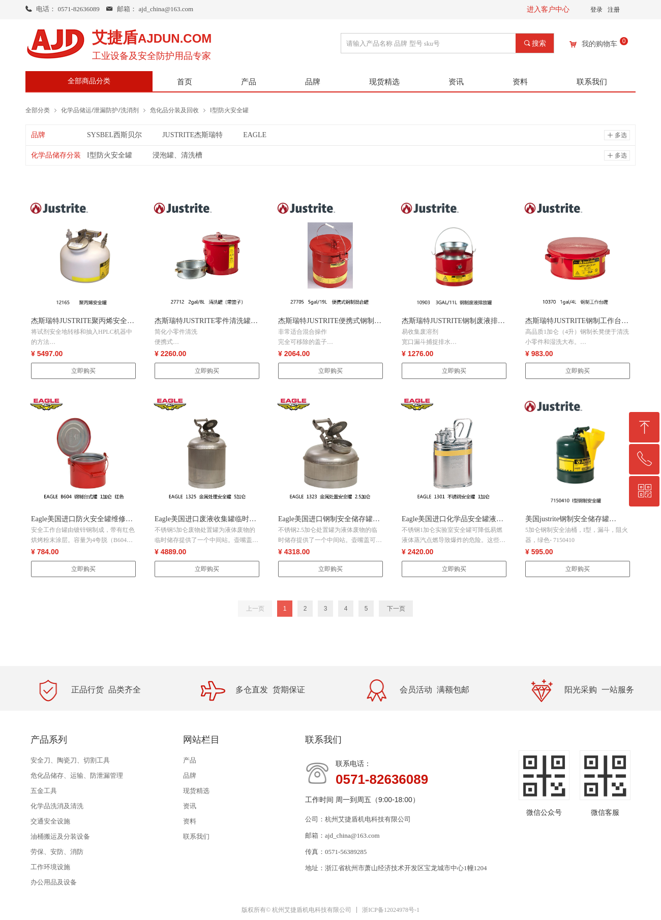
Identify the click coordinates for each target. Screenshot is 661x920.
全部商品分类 (89, 81)
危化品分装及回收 (174, 110)
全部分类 (37, 110)
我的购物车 (599, 44)
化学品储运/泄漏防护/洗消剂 (100, 110)
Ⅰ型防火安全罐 (229, 110)
